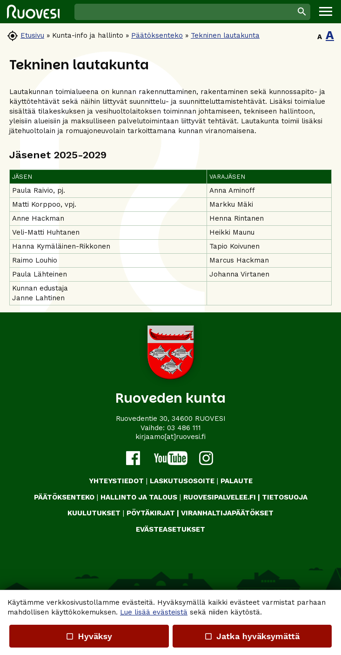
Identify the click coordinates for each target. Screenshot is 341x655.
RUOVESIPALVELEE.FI (219, 497)
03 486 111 (184, 428)
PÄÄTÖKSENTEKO (64, 497)
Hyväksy (89, 636)
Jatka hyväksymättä (252, 636)
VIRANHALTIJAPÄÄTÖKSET (227, 513)
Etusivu (32, 35)
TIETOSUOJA (285, 497)
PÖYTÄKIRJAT (151, 513)
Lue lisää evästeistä (153, 612)
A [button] (319, 37)
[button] (325, 12)
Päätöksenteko (157, 35)
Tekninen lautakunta (225, 35)
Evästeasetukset (170, 529)
